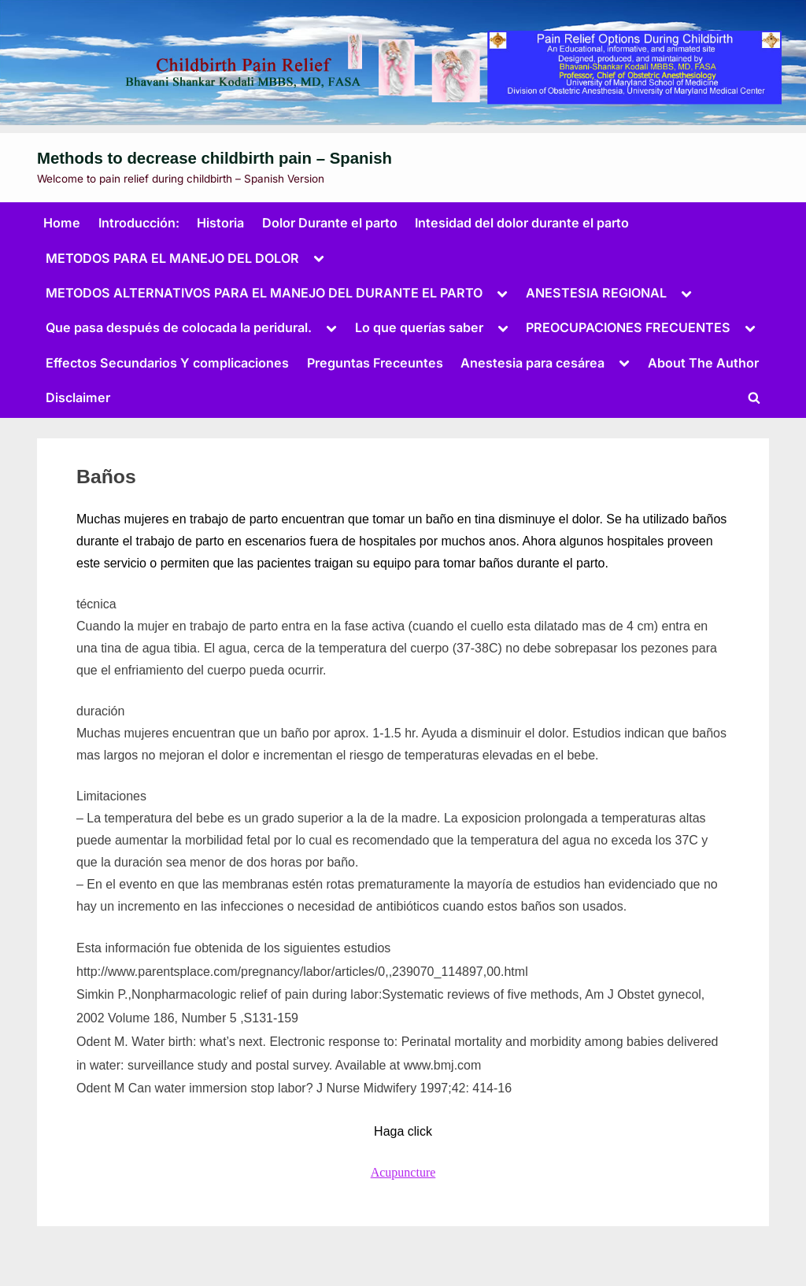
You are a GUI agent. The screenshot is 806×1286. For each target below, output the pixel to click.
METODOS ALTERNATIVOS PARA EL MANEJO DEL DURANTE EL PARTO (264, 293)
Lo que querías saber (419, 327)
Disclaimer (78, 397)
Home (61, 223)
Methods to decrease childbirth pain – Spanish (214, 158)
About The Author (703, 363)
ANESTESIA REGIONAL (596, 293)
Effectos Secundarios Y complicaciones (167, 363)
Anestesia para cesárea (532, 363)
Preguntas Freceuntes (375, 363)
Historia (220, 223)
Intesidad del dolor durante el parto (522, 223)
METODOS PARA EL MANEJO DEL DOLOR (172, 258)
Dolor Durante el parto (329, 223)
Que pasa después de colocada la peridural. (179, 327)
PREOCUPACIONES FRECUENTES (628, 327)
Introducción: (138, 223)
